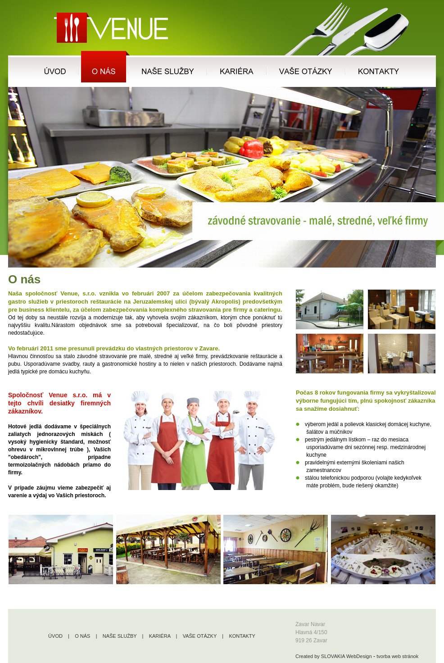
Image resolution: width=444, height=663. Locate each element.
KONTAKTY (242, 636)
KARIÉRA (160, 636)
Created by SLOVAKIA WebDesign (333, 656)
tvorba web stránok (397, 656)
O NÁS (82, 636)
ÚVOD (55, 636)
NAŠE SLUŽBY (120, 636)
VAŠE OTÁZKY (200, 636)
